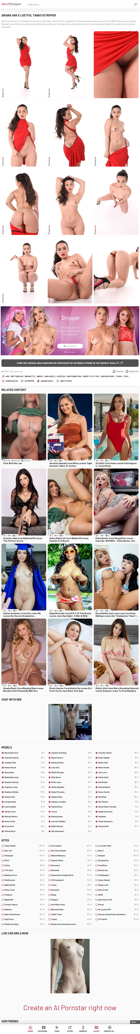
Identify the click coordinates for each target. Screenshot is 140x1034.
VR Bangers (118, 875)
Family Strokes (24, 924)
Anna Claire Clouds (118, 806)
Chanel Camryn (24, 782)
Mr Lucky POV (118, 909)
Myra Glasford (24, 753)
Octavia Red (24, 802)
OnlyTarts (24, 919)
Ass (7, 376)
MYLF (24, 860)
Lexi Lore (118, 772)
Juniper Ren (24, 762)
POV (97, 376)
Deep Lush (118, 885)
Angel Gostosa (118, 811)
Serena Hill (118, 826)
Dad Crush (118, 890)
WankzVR (24, 899)
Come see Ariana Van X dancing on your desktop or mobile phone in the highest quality (68, 363)
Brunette (30, 376)
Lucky (96, 1031)
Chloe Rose (24, 831)
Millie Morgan (71, 772)
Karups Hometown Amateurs (118, 914)
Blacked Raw (71, 909)
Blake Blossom (24, 777)
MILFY (118, 850)
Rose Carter (118, 792)
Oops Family (118, 880)
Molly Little (24, 821)
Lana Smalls (24, 806)
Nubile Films (71, 860)
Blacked (71, 870)
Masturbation (74, 376)
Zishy (24, 865)
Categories (43, 1031)
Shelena (118, 816)
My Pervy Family (71, 850)
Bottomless (17, 376)
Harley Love (24, 811)
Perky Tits (88, 376)
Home (30, 1031)
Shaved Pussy (107, 376)
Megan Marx (71, 797)
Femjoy (71, 899)
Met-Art (24, 850)
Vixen (71, 885)
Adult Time (71, 914)
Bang (71, 894)
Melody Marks (24, 816)
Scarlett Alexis (24, 757)
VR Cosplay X (71, 880)
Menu (133, 1022)
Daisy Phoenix (71, 792)
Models (83, 1031)
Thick (119, 376)
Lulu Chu (71, 767)
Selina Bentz (118, 787)
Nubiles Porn (24, 875)
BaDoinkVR (24, 885)
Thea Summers (118, 821)
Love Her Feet (118, 845)
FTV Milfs (118, 919)
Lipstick (61, 376)
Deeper (118, 855)
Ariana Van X (47, 381)
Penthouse (24, 880)
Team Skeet (24, 845)
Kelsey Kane (71, 816)
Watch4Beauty (71, 855)
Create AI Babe (109, 1031)
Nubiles (24, 909)
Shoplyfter (118, 860)
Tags (56, 1031)
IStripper (29, 381)
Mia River (118, 797)
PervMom (118, 865)
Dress (39, 376)
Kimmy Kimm (71, 762)
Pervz (118, 904)
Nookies (71, 890)
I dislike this (134, 371)
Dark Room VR (118, 899)
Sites (70, 1031)
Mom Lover (24, 890)
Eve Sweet (118, 802)
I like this (120, 371)
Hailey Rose (71, 806)
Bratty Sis (118, 870)
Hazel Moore (71, 757)
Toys (126, 376)
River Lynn (71, 782)
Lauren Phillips (71, 821)
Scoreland (71, 845)
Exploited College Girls (71, 875)
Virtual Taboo (24, 904)
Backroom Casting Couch (71, 924)
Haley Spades (71, 787)
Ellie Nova (71, 777)
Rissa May (24, 772)
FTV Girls (24, 870)
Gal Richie (118, 782)
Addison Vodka (71, 802)
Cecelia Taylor (118, 753)
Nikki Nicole (71, 826)
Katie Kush (118, 777)
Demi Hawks (118, 757)
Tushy (71, 919)
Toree (71, 811)
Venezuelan (12, 381)
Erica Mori (24, 826)
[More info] (90, 458)
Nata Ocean (118, 767)
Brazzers (71, 865)
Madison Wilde (24, 792)
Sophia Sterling (71, 753)
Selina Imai (24, 797)
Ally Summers (71, 831)
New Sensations (24, 914)
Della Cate (118, 762)
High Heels (49, 376)
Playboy (24, 894)
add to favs (66, 381)
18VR (118, 894)
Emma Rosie (24, 767)
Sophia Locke (24, 787)
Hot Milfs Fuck (71, 904)
